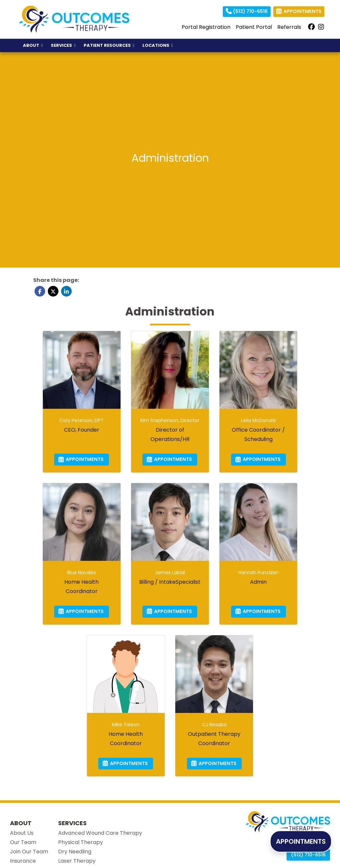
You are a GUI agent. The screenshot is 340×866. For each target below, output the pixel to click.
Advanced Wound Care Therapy (100, 833)
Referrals (289, 27)
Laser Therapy (77, 861)
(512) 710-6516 (247, 11)
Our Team (23, 842)
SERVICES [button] (63, 45)
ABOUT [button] (33, 45)
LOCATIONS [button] (157, 45)
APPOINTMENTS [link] (298, 11)
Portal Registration (206, 27)
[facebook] (311, 27)
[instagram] (321, 27)
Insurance (23, 861)
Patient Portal (254, 27)
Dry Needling (74, 851)
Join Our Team (29, 851)
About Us (22, 833)
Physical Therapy (80, 842)
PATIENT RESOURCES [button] (109, 45)
